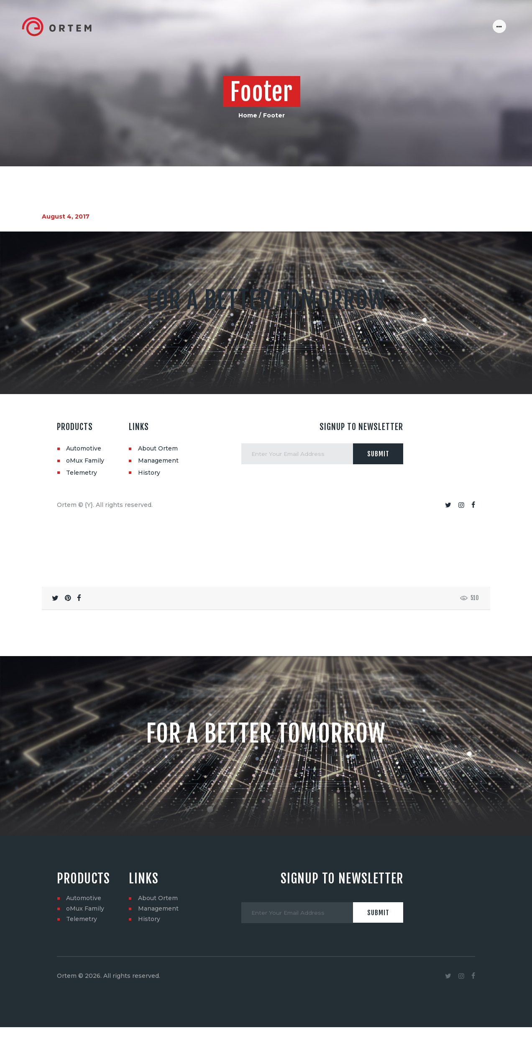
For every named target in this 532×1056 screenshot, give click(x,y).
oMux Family (85, 460)
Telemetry (81, 472)
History (149, 472)
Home (247, 115)
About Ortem (158, 448)
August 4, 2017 (66, 216)
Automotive (83, 448)
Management (158, 460)
